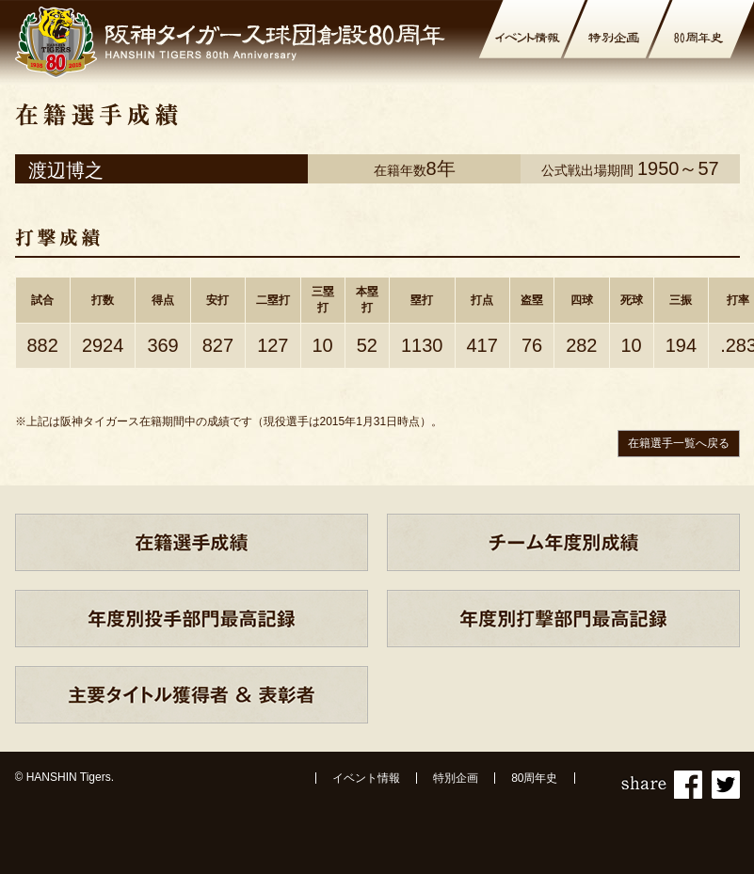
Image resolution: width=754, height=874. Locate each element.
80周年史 (534, 778)
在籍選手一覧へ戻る (679, 443)
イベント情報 (366, 778)
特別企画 (455, 778)
